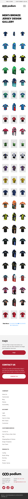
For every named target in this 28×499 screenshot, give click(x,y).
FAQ (3, 437)
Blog (3, 399)
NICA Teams (5, 420)
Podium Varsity (6, 463)
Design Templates (7, 442)
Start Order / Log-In (21, 1)
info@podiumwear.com (20, 482)
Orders (4, 415)
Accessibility (5, 404)
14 (23, 323)
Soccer (4, 460)
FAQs (14, 352)
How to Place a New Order (9, 434)
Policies (4, 402)
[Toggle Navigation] (24, 6)
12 (20, 323)
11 (19, 323)
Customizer (5, 423)
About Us (4, 394)
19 (14, 325)
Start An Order (6, 418)
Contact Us (14, 376)
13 (22, 323)
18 (13, 325)
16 (10, 325)
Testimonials (5, 397)
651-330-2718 (21, 479)
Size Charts (5, 444)
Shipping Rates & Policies (8, 439)
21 (17, 325)
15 (24, 323)
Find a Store (9, 1)
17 (11, 325)
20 (16, 325)
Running (4, 458)
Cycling (4, 453)
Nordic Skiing (5, 455)
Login (3, 413)
